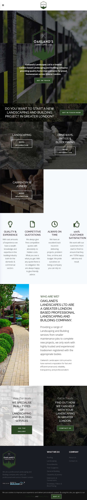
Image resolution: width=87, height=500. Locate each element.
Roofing (50, 457)
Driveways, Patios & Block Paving (54, 484)
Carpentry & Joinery (54, 474)
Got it (56, 496)
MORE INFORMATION (21, 143)
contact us (65, 428)
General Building (53, 471)
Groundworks (52, 464)
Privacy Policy (43, 496)
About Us (72, 457)
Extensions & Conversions (52, 479)
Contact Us (73, 461)
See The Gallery (22, 429)
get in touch (43, 80)
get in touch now (71, 113)
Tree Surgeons (52, 468)
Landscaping (51, 461)
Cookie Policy (30, 496)
